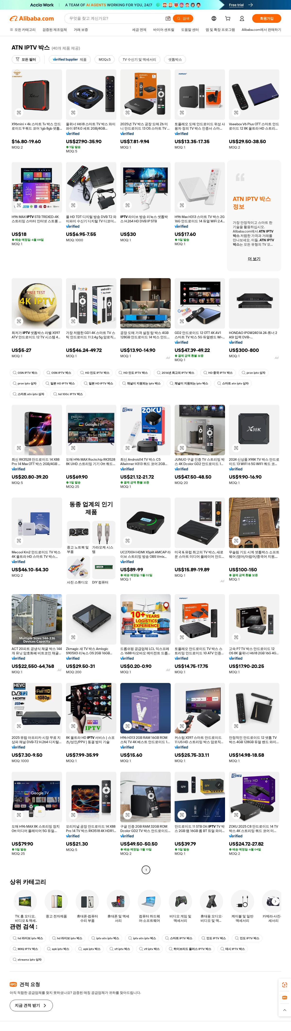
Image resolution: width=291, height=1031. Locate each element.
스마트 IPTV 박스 (178, 938)
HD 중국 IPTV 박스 (218, 373)
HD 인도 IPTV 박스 (94, 373)
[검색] (183, 18)
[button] (168, 18)
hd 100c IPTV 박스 (68, 394)
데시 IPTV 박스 (232, 949)
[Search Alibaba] (115, 18)
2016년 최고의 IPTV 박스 (175, 373)
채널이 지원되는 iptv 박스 (141, 383)
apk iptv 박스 (58, 949)
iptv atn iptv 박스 (105, 938)
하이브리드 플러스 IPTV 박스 (190, 949)
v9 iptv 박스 (120, 949)
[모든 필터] (26, 59)
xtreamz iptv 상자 (27, 960)
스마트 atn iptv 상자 (233, 383)
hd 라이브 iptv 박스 (28, 938)
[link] (284, 985)
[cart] (228, 19)
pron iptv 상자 (253, 373)
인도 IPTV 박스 (214, 938)
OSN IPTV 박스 (25, 373)
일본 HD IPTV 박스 (60, 383)
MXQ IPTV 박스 (25, 949)
